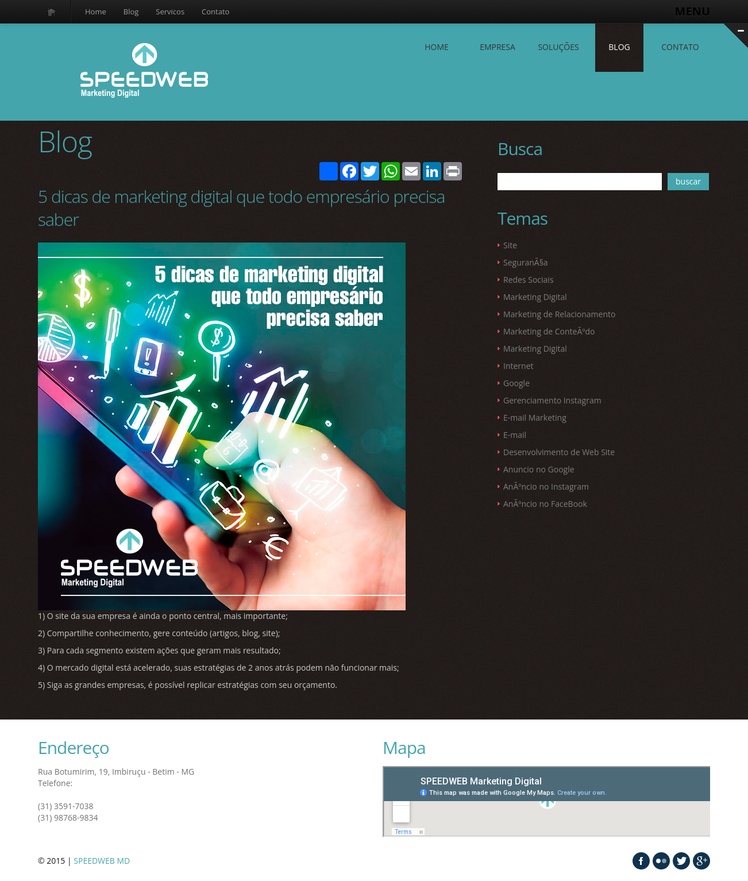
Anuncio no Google (539, 469)
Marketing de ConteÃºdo (549, 331)
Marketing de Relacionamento (559, 314)
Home (95, 11)
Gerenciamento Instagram (552, 400)
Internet (518, 365)
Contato (215, 11)
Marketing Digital (535, 296)
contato (680, 46)
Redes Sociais (528, 279)
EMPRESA (497, 46)
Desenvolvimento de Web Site (559, 452)
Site (510, 245)
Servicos (170, 11)
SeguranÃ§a (525, 262)
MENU (692, 11)
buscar (688, 181)
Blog (131, 11)
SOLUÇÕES (558, 46)
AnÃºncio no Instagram (546, 486)
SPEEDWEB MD (102, 860)
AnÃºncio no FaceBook (545, 503)
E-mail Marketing (534, 417)
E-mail (514, 434)
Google (516, 383)
